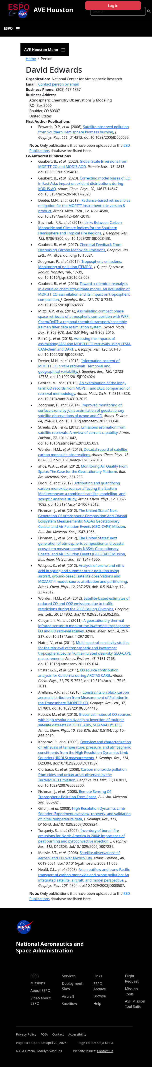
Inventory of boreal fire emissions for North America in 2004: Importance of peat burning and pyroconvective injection (81, 836)
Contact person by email (58, 84)
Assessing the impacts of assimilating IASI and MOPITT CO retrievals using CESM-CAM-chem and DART (84, 344)
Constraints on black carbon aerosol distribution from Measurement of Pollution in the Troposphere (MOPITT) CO (83, 697)
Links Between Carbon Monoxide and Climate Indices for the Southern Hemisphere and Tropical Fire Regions (80, 228)
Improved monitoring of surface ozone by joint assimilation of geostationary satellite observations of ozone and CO (81, 410)
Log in (113, 5)
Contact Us (105, 1051)
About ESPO (40, 990)
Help (97, 1003)
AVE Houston (53, 10)
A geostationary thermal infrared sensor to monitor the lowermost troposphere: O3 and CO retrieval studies (84, 626)
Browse (100, 996)
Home (31, 58)
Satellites (69, 1003)
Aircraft (68, 996)
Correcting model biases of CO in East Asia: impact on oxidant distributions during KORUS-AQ (84, 183)
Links (98, 975)
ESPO (34, 975)
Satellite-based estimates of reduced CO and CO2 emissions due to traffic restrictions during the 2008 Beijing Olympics (84, 603)
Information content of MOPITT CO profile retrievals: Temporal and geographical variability (79, 366)
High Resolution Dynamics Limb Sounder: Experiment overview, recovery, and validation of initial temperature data (84, 813)
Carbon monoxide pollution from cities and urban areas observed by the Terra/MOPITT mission (82, 774)
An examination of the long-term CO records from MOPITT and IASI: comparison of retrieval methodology (84, 388)
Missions (37, 983)
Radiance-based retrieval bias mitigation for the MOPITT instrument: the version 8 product (84, 205)
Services (69, 975)
